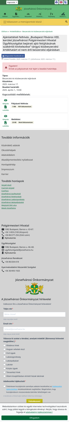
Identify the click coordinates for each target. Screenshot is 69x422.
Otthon (5, 14)
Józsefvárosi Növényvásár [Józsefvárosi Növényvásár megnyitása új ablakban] (11, 196)
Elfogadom (34, 417)
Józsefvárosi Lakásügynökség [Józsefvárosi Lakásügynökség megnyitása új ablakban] (12, 199)
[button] (66, 22)
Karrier (4, 174)
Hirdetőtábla (15, 31)
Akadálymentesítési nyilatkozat (17, 159)
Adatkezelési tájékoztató (14, 381)
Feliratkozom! (34, 401)
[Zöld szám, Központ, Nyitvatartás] (12, 2)
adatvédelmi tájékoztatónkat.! (39, 412)
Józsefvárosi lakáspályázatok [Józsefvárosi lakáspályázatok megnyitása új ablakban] (12, 202)
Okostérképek (8, 150)
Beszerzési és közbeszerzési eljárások (37, 31)
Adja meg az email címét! (11, 334)
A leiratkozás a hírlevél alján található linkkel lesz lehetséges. (22, 396)
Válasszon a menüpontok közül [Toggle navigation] (22, 22)
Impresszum (7, 169)
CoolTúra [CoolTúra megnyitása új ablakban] (5, 191)
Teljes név (7, 309)
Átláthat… (39, 14)
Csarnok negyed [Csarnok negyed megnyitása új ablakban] (7, 188)
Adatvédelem (8, 154)
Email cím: (7, 324)
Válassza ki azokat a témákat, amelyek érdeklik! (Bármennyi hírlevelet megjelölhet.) (33, 340)
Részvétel (28, 14)
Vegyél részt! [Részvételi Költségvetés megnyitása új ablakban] (6, 185)
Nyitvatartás (10, 238)
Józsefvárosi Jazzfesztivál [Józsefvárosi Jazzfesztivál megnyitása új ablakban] (11, 194)
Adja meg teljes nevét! (10, 319)
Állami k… (63, 14)
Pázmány (51, 14)
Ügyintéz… (16, 14)
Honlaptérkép (8, 164)
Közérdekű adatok (10, 145)
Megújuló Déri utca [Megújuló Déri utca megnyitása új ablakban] (9, 205)
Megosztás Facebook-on (13, 56)
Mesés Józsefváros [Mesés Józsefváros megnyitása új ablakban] (8, 208)
